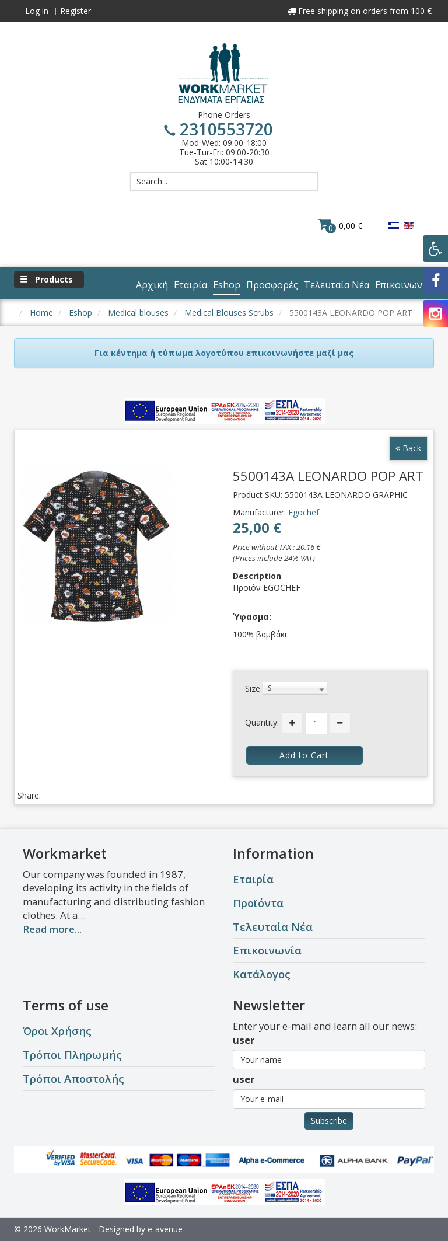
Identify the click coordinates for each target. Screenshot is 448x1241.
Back (408, 448)
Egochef (303, 512)
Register (75, 10)
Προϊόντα (258, 902)
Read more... (52, 929)
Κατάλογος (261, 974)
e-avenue (165, 1229)
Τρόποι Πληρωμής (72, 1054)
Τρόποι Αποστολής (73, 1078)
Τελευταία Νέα (273, 926)
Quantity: (262, 722)
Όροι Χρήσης (57, 1030)
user (243, 1040)
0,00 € (340, 225)
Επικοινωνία (267, 950)
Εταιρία (253, 879)
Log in (36, 10)
